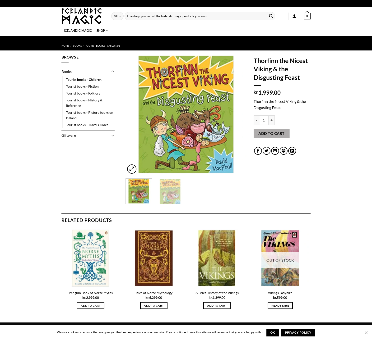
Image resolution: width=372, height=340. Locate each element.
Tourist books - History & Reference (84, 103)
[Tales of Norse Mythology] (154, 258)
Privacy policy (298, 332)
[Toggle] (113, 71)
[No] (366, 334)
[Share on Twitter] (266, 151)
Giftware (68, 135)
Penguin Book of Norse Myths (91, 293)
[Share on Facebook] (258, 151)
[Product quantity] (264, 120)
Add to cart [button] (91, 305)
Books (77, 45)
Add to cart (271, 133)
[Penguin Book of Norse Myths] (90, 258)
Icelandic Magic (78, 30)
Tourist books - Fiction (82, 86)
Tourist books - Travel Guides (87, 125)
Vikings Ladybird (280, 293)
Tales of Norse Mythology (153, 293)
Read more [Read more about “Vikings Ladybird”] (280, 305)
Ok (272, 332)
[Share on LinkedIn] (292, 151)
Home (65, 45)
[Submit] (271, 16)
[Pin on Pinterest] (284, 151)
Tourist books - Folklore (83, 93)
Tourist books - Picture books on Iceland (89, 115)
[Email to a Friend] (275, 151)
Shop (102, 30)
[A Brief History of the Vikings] (217, 258)
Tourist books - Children (102, 45)
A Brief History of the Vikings (217, 293)
